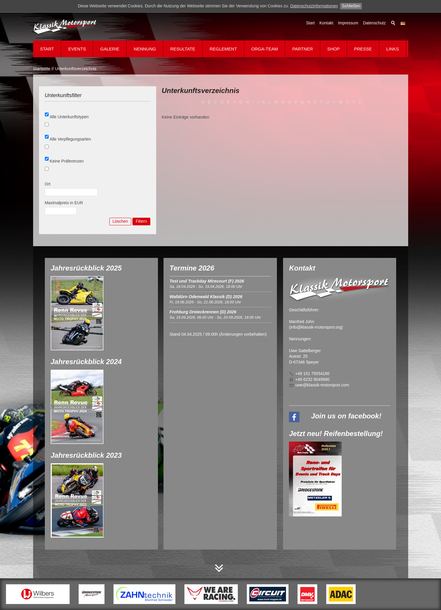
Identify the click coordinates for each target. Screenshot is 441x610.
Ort (47, 184)
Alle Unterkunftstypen (69, 116)
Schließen (351, 6)
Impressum (348, 23)
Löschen (120, 221)
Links (392, 48)
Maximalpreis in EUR (64, 202)
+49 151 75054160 (312, 373)
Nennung (145, 48)
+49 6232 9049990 (312, 379)
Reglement (223, 48)
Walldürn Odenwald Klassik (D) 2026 (205, 296)
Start (310, 23)
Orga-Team (264, 48)
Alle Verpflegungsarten (70, 139)
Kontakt (326, 23)
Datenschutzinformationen (314, 6)
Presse (363, 48)
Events (77, 48)
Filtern (141, 221)
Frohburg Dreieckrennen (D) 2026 (202, 312)
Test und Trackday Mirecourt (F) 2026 (206, 281)
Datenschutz (374, 23)
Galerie (109, 48)
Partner (302, 48)
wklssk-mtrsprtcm (322, 385)
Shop (333, 48)
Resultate (182, 48)
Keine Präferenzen (67, 161)
